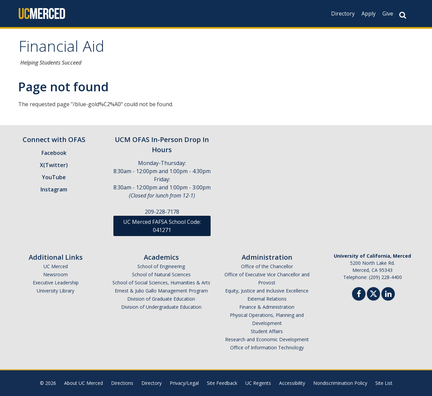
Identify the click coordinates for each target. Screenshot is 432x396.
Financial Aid (61, 49)
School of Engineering (161, 266)
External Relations (267, 299)
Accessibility (292, 383)
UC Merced (56, 266)
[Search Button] (402, 15)
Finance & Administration (266, 307)
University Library (55, 290)
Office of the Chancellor (267, 266)
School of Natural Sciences (161, 274)
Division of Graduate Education (161, 299)
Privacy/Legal (184, 383)
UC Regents (258, 383)
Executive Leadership (56, 282)
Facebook (54, 153)
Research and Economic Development (267, 339)
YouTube (54, 177)
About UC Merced (83, 383)
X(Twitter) (54, 165)
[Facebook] (359, 295)
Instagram (53, 189)
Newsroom (55, 274)
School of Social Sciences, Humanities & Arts (161, 282)
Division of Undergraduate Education (161, 307)
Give (387, 13)
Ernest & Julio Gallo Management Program (161, 290)
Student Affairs (267, 331)
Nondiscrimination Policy (340, 383)
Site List (384, 383)
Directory (343, 13)
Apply (368, 13)
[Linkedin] (388, 295)
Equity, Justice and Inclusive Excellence (266, 290)
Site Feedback (222, 383)
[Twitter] (373, 293)
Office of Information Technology (267, 347)
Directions (122, 383)
